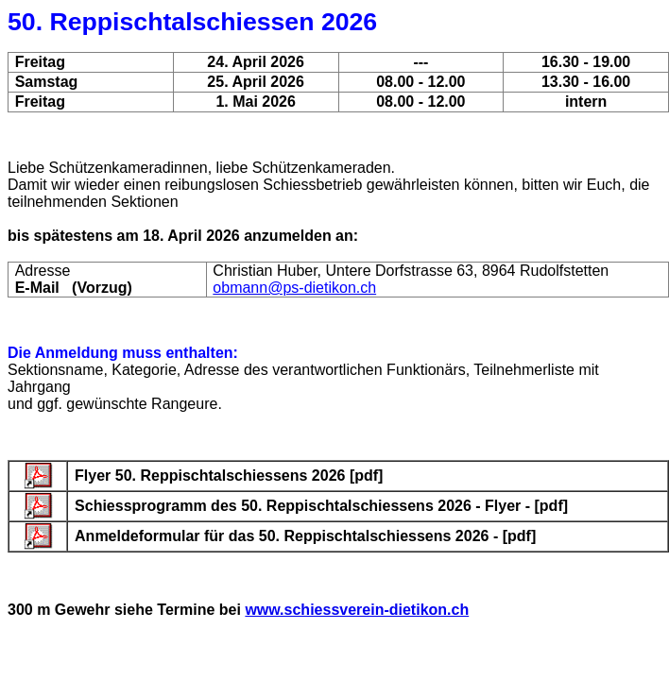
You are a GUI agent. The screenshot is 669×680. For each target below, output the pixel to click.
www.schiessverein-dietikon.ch (357, 610)
